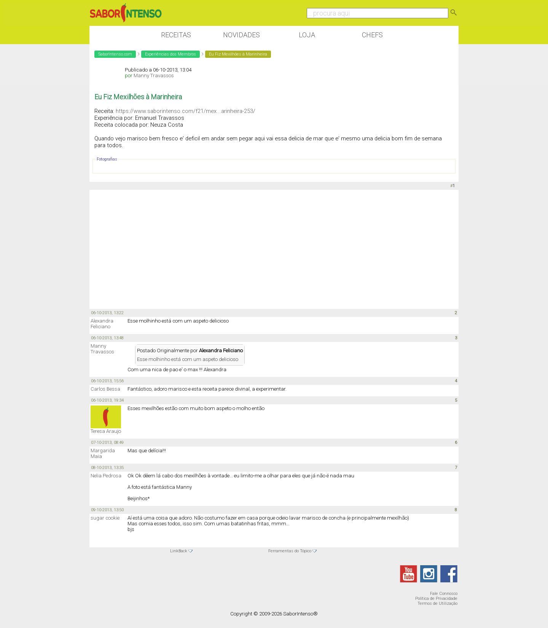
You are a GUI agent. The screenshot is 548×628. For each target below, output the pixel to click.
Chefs (372, 35)
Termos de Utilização (437, 603)
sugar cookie (105, 518)
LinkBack (178, 551)
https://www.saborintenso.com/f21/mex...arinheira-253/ (185, 111)
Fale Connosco (443, 593)
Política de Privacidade (436, 598)
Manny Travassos (154, 75)
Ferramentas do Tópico (289, 551)
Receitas (176, 35)
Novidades (241, 35)
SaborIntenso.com (115, 54)
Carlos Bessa (105, 389)
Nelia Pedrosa (106, 476)
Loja (307, 35)
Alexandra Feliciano (102, 323)
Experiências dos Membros (170, 54)
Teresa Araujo (106, 431)
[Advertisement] (274, 249)
